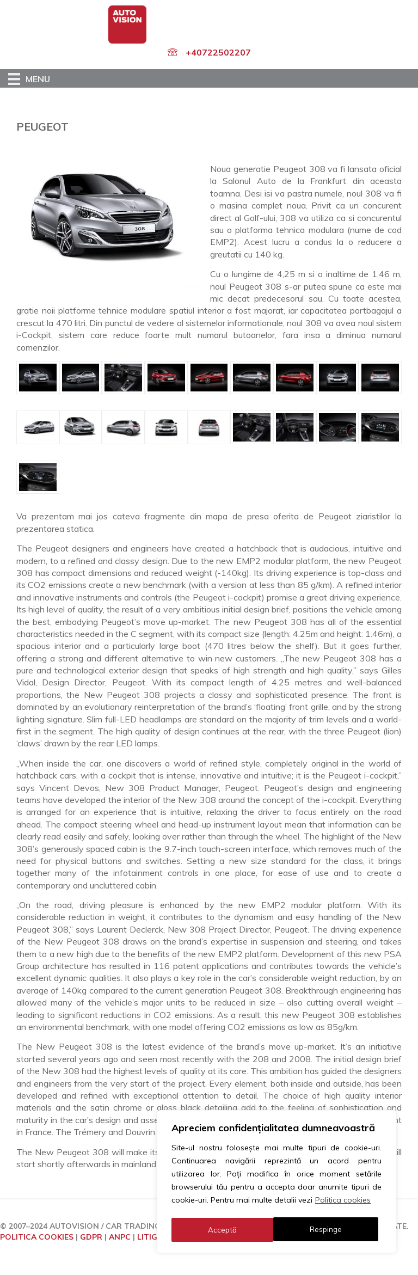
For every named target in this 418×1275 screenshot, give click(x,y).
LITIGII (149, 1237)
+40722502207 (218, 52)
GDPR (91, 1237)
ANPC (120, 1237)
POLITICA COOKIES (36, 1237)
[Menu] (29, 78)
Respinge (224, 1230)
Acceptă (331, 1230)
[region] (276, 1183)
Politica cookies (343, 1202)
